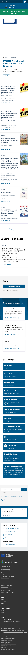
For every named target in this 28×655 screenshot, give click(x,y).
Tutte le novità (7, 229)
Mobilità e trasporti (5, 590)
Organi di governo (5, 569)
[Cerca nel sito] (24, 6)
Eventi (2, 612)
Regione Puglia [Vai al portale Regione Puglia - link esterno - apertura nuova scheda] (5, 2)
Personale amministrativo (7, 576)
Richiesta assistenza (6, 642)
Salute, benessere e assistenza (8, 592)
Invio (24, 490)
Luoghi (2, 610)
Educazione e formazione (7, 589)
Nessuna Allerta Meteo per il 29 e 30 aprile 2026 (14, 12)
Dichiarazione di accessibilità (8, 649)
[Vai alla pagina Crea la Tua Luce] (6, 200)
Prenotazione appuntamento (8, 638)
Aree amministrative (6, 571)
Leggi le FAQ (4, 637)
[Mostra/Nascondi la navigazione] (2, 6)
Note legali (3, 647)
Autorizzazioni (4, 587)
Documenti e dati (5, 578)
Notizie (2, 599)
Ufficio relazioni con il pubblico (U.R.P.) (10, 628)
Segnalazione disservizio (7, 640)
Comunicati (3, 601)
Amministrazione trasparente (8, 644)
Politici (2, 574)
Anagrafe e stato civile (6, 585)
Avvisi (2, 603)
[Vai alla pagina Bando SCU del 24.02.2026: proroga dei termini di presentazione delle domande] (6, 220)
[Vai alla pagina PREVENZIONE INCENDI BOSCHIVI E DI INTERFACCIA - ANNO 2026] (6, 148)
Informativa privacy (6, 646)
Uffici (2, 572)
